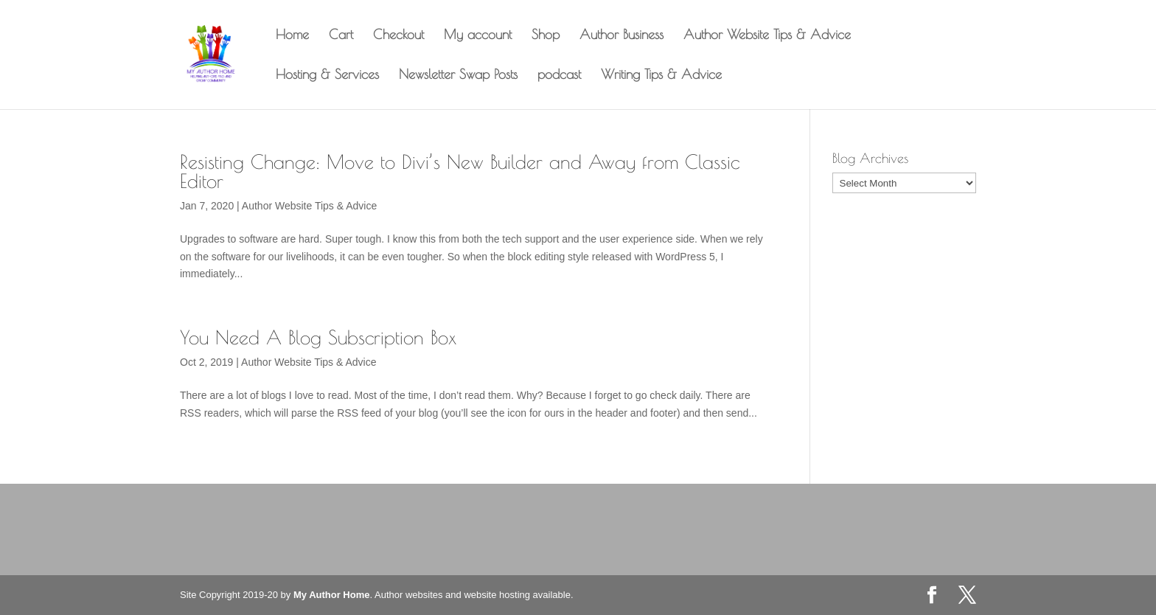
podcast (559, 75)
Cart (341, 35)
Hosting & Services (327, 75)
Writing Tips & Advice (661, 75)
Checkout (398, 35)
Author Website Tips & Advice (767, 35)
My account (478, 35)
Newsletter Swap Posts (458, 75)
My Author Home (331, 594)
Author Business (621, 35)
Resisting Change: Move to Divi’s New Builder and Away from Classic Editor (459, 171)
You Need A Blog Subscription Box (318, 337)
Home (292, 35)
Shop (546, 35)
